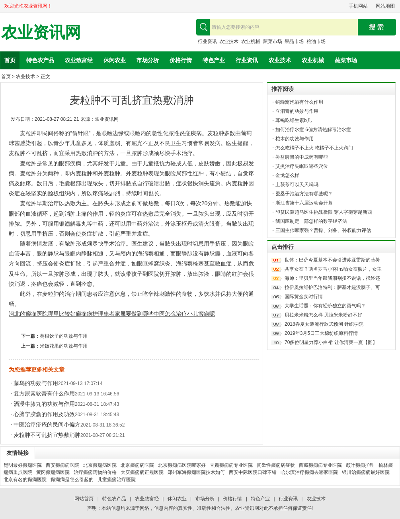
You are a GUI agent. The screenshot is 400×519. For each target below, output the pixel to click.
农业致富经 (79, 60)
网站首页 (84, 498)
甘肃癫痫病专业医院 (231, 465)
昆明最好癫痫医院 (23, 465)
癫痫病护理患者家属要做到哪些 (115, 314)
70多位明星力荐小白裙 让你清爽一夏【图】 (331, 342)
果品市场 (294, 41)
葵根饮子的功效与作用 (64, 336)
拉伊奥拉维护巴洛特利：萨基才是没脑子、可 (332, 287)
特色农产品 (40, 60)
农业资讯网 (41, 32)
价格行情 (181, 60)
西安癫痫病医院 (62, 465)
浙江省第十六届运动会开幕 (304, 203)
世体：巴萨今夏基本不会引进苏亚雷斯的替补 (332, 260)
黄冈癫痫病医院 (53, 472)
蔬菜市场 (272, 41)
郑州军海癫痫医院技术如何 (196, 472)
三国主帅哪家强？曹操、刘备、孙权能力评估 (323, 230)
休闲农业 (114, 60)
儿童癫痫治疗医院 (117, 479)
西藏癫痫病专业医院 (320, 465)
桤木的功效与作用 (294, 139)
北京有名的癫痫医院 (25, 479)
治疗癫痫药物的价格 (95, 472)
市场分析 (148, 60)
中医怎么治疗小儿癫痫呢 (184, 314)
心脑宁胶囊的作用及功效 (44, 414)
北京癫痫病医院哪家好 (182, 465)
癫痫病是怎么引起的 (72, 479)
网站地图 (385, 6)
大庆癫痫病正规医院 (142, 472)
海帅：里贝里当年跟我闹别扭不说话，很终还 (332, 278)
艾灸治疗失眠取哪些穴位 (301, 166)
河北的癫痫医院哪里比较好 (42, 314)
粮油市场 (316, 41)
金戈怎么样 (287, 175)
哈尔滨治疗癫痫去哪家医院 (309, 472)
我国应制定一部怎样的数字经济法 (311, 221)
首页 (10, 60)
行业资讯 (207, 41)
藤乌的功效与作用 (36, 383)
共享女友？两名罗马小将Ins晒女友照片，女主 (333, 269)
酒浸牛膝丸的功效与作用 (44, 404)
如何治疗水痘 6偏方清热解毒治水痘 (313, 129)
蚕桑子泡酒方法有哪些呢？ (304, 194)
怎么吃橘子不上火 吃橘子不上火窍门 (314, 148)
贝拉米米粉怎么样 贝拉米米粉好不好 (323, 315)
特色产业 (214, 60)
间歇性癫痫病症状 (276, 465)
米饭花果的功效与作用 (64, 346)
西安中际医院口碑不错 (253, 472)
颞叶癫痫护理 (360, 465)
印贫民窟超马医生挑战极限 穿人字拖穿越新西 (323, 212)
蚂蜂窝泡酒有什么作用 (299, 102)
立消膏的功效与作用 (296, 111)
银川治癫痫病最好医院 (366, 472)
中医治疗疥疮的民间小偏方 (47, 424)
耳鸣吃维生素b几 (293, 120)
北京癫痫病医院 (100, 465)
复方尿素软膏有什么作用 (44, 393)
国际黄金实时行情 (304, 296)
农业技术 (228, 41)
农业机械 (250, 41)
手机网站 (358, 6)
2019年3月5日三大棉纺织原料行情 (321, 333)
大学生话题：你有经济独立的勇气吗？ (325, 306)
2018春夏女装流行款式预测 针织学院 (324, 324)
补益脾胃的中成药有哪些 (301, 157)
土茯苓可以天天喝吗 (296, 184)
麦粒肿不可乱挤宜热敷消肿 (47, 435)
